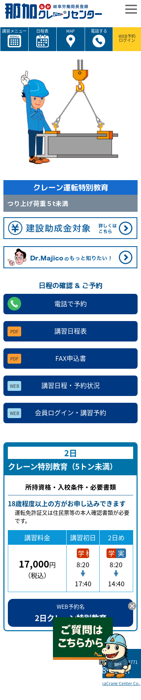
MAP (70, 38)
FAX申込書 (47, 358)
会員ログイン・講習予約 (57, 413)
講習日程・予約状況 (54, 386)
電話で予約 (47, 304)
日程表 (42, 38)
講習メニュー (14, 38)
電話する (99, 38)
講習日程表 (47, 331)
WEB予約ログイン (127, 38)
